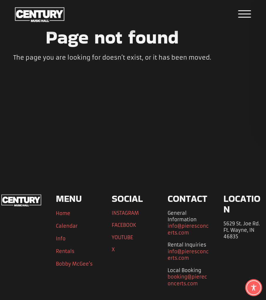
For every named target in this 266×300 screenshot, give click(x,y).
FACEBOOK (124, 224)
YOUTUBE (123, 237)
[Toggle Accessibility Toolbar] (254, 288)
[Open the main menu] (245, 14)
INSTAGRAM (125, 212)
